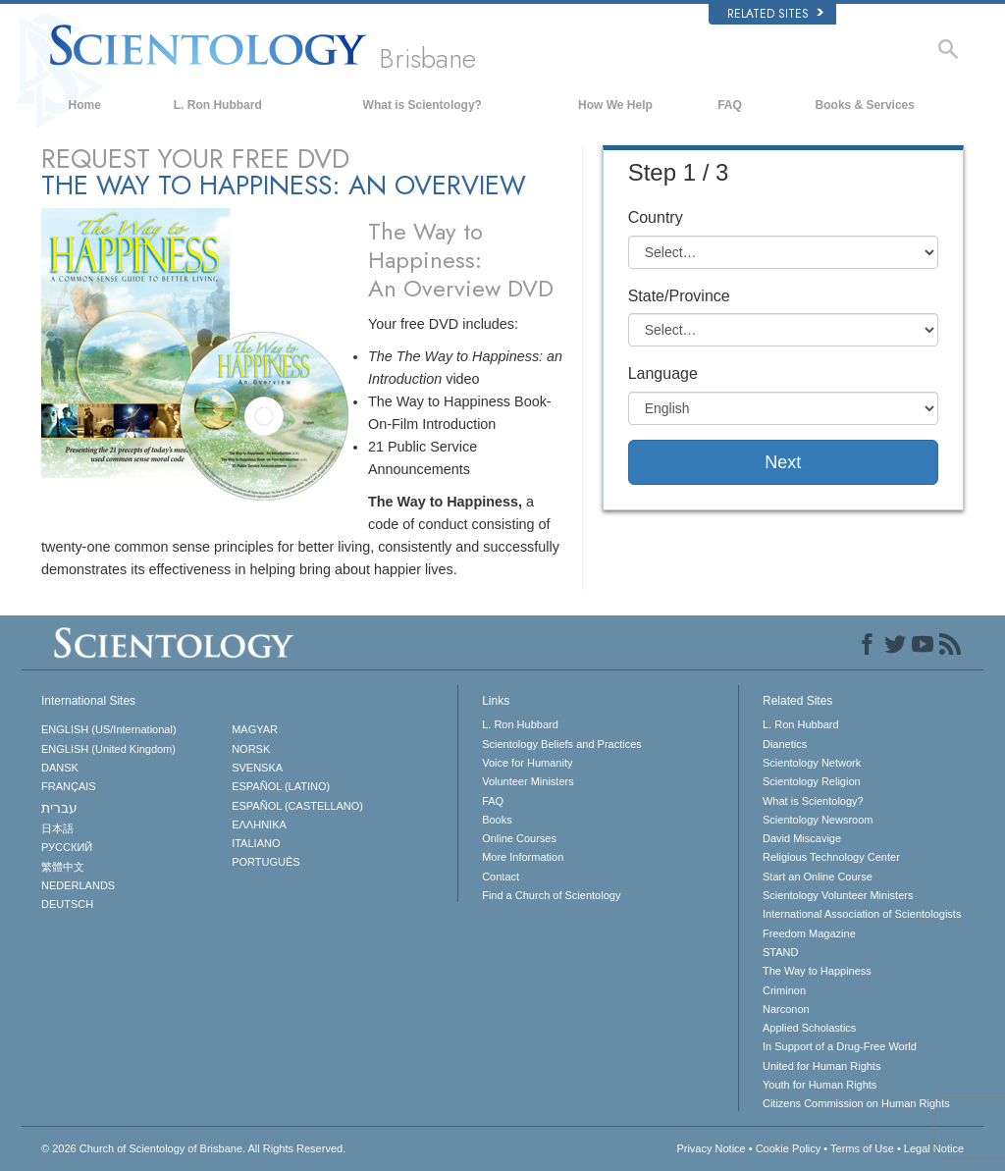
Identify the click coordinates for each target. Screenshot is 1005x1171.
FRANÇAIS (68, 786)
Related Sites (775, 14)
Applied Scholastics (809, 1028)
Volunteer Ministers (528, 781)
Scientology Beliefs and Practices (562, 744)
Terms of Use (862, 1148)
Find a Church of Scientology (551, 895)
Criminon (784, 990)
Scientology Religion (812, 781)
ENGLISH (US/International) (109, 729)
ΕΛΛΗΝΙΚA (259, 824)
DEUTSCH (67, 904)
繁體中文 (62, 867)
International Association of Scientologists (862, 914)
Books (497, 819)
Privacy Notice (710, 1148)
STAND (780, 952)
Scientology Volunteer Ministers (838, 895)
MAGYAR (255, 729)
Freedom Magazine (809, 933)
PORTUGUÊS (265, 862)
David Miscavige (802, 838)
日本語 (57, 828)
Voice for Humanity (527, 763)
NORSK (251, 749)
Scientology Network (812, 763)
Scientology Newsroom (818, 819)
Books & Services (865, 105)
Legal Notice (934, 1148)
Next (783, 462)
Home (85, 105)
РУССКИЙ (66, 847)
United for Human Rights (821, 1066)
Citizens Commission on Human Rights (856, 1103)
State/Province (679, 296)
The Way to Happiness (817, 971)
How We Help (615, 105)
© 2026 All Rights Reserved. (193, 1148)
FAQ (729, 105)
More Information (522, 857)
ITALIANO (256, 843)
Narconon (786, 1009)
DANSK (60, 767)
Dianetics (785, 744)
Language (663, 373)
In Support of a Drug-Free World (840, 1046)
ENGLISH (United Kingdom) (108, 749)
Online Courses (519, 838)
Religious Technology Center (831, 857)
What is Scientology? (422, 105)
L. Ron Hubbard (218, 105)
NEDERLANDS (78, 885)
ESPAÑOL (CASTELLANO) (297, 806)
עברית (59, 808)
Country (655, 217)
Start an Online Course (818, 876)
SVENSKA (257, 767)
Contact (500, 876)
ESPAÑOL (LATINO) (281, 786)
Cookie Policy (788, 1148)
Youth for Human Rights (819, 1085)
